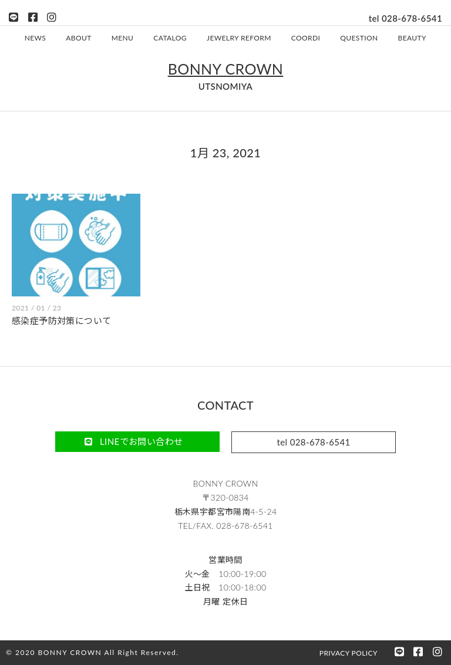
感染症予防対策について (61, 320)
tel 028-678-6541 (405, 18)
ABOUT (78, 37)
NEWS (35, 37)
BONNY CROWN (226, 68)
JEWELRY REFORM (239, 37)
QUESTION (359, 37)
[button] (137, 441)
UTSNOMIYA (225, 85)
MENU (123, 37)
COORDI (305, 37)
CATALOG (170, 37)
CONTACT (225, 404)
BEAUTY (412, 37)
